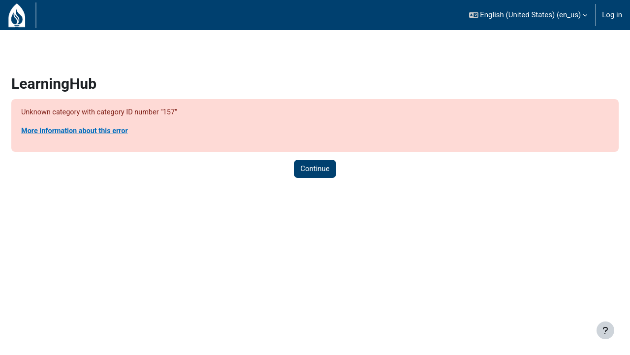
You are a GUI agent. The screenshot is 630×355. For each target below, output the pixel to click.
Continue (315, 169)
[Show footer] (605, 330)
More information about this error (100, 131)
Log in (612, 14)
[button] (528, 15)
